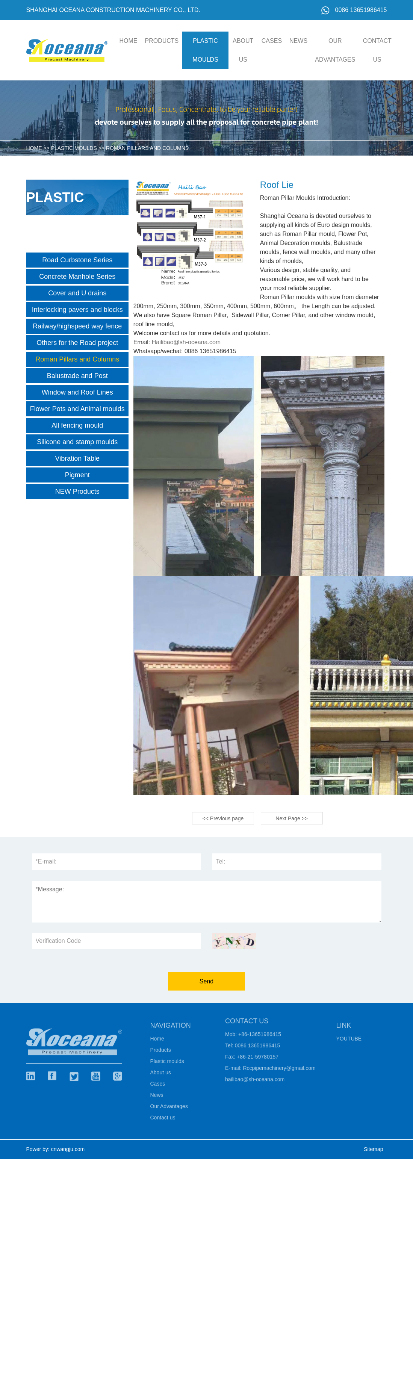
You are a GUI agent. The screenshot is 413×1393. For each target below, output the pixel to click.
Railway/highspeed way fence (77, 326)
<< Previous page (223, 818)
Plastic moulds (205, 50)
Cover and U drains (77, 293)
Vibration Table (77, 458)
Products (162, 41)
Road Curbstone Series (77, 260)
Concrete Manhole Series (77, 276)
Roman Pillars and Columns (147, 148)
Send (206, 981)
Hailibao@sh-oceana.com (186, 342)
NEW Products (77, 491)
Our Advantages (335, 50)
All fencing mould (77, 425)
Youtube (349, 1041)
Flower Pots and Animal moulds (77, 409)
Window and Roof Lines (77, 392)
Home (157, 1041)
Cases (272, 41)
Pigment (77, 475)
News (298, 41)
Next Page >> (291, 818)
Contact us (377, 50)
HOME (129, 41)
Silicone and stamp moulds (77, 442)
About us (243, 50)
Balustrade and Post (77, 376)
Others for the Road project (77, 342)
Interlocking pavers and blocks (77, 309)
